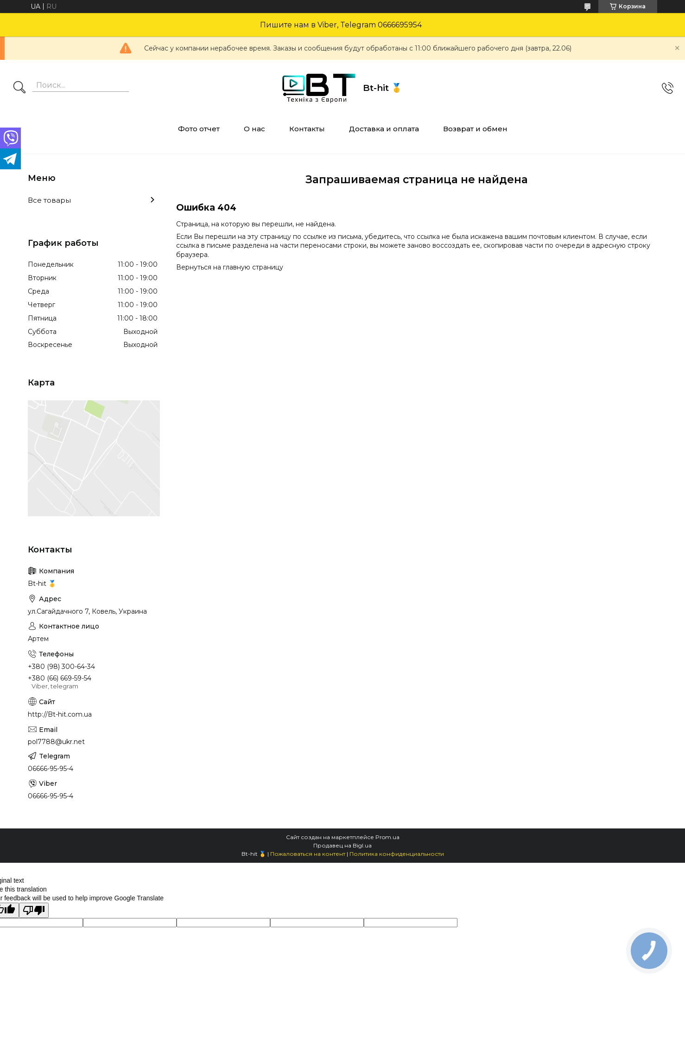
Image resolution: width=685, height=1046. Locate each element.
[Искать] (19, 88)
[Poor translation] (34, 910)
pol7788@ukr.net (56, 742)
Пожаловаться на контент (307, 853)
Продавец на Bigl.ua (342, 845)
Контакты (307, 128)
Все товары (49, 200)
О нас (254, 128)
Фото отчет (199, 128)
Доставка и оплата (384, 128)
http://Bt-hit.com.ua (60, 714)
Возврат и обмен (475, 128)
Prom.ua (387, 837)
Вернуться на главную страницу (229, 267)
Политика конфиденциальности (396, 853)
